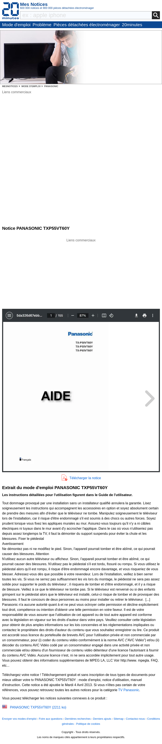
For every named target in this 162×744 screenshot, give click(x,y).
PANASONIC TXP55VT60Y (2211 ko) (38, 707)
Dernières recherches (77, 718)
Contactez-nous (135, 718)
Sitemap (118, 718)
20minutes (132, 24)
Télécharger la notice (85, 478)
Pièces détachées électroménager (87, 24)
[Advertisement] (81, 272)
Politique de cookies (88, 723)
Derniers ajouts (102, 718)
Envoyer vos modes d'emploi (19, 718)
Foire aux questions (50, 718)
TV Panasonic (128, 690)
